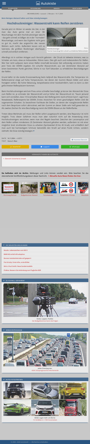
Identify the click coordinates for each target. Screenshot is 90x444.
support (45, 147)
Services (57, 8)
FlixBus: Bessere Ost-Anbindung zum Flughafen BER (22, 270)
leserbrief (15, 147)
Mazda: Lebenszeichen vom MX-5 (15, 250)
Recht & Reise (77, 8)
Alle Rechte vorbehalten (39, 442)
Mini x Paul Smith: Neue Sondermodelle (18, 266)
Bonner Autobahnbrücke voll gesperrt (17, 258)
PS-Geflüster (12, 8)
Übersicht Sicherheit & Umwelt (15, 159)
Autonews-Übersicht (79, 140)
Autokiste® (24, 442)
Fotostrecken (35, 8)
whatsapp (75, 147)
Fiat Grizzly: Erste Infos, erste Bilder (17, 262)
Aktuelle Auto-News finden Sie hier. (65, 176)
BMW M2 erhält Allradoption (14, 254)
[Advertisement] (43, 218)
